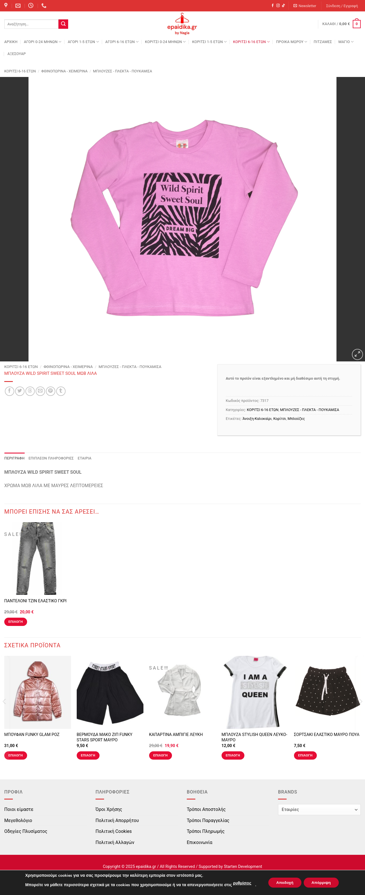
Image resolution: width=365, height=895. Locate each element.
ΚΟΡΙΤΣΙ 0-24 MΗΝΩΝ (165, 41)
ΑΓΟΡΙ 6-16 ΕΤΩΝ (122, 41)
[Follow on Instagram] (278, 6)
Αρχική (10, 42)
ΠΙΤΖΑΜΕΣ (323, 42)
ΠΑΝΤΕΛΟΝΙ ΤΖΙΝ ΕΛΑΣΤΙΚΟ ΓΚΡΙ (35, 601)
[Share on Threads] (30, 391)
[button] (305, 6)
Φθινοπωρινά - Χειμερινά (64, 71)
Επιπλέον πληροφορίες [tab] (51, 458)
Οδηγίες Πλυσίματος (25, 831)
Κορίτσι (279, 418)
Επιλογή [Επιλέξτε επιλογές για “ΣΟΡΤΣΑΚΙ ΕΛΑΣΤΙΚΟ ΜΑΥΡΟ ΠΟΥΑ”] (305, 755)
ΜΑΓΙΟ (346, 41)
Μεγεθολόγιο (18, 820)
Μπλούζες (296, 418)
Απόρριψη (322, 882)
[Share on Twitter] (20, 391)
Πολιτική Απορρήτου (117, 820)
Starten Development (243, 866)
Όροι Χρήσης (109, 809)
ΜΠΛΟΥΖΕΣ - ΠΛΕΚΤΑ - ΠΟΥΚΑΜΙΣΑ (122, 71)
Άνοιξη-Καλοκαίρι (257, 418)
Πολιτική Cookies (114, 831)
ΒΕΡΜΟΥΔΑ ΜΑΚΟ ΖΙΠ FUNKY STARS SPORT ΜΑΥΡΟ (104, 737)
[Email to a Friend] (40, 391)
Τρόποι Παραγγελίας (208, 820)
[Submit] (63, 24)
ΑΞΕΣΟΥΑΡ (16, 54)
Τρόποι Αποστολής (206, 809)
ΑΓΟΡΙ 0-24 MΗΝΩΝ (42, 41)
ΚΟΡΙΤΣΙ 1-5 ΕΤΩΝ (209, 41)
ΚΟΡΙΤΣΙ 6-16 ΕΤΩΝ (251, 41)
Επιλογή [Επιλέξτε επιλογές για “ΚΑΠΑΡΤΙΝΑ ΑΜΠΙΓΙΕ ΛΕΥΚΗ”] (160, 755)
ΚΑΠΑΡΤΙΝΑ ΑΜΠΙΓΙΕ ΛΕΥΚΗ (176, 734)
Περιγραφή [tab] (14, 458)
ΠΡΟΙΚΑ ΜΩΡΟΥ (291, 41)
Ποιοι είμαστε (18, 809)
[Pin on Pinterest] (50, 391)
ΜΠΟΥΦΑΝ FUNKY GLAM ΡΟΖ (32, 734)
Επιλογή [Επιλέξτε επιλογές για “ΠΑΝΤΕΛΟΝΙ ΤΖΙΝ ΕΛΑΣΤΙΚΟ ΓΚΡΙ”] (16, 622)
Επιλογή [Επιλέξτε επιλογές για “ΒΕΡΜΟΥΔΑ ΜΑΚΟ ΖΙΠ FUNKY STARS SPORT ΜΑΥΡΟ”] (88, 755)
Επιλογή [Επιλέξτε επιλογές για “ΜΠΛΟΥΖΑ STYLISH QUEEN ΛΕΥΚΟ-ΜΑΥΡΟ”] (233, 755)
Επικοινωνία (199, 842)
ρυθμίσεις (240, 883)
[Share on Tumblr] (61, 391)
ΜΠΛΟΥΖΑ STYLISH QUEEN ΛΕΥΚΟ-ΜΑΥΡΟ (254, 737)
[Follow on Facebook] (272, 6)
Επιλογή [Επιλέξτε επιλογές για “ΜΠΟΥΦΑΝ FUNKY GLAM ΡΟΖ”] (16, 755)
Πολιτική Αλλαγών (115, 842)
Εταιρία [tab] (85, 458)
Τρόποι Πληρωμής (206, 831)
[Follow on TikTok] (283, 6)
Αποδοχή (284, 882)
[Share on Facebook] (9, 391)
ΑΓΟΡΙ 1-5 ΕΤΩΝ (83, 41)
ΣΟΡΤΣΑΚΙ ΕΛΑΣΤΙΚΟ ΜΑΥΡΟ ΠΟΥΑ (327, 734)
